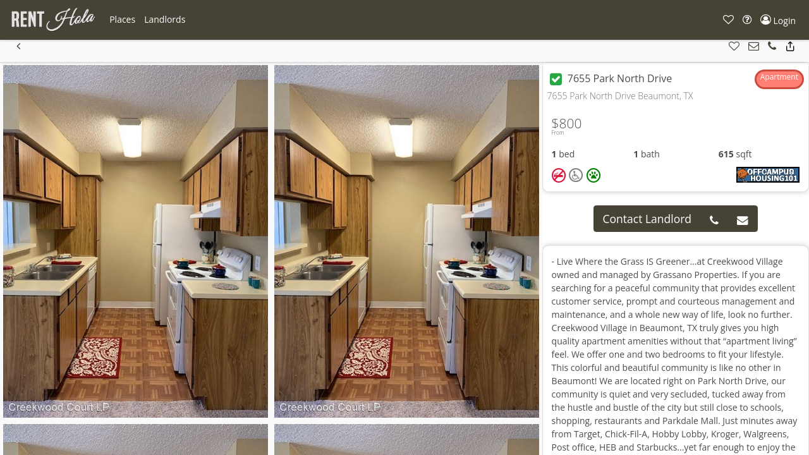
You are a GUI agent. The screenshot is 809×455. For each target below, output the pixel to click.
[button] (122, 19)
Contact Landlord (647, 218)
